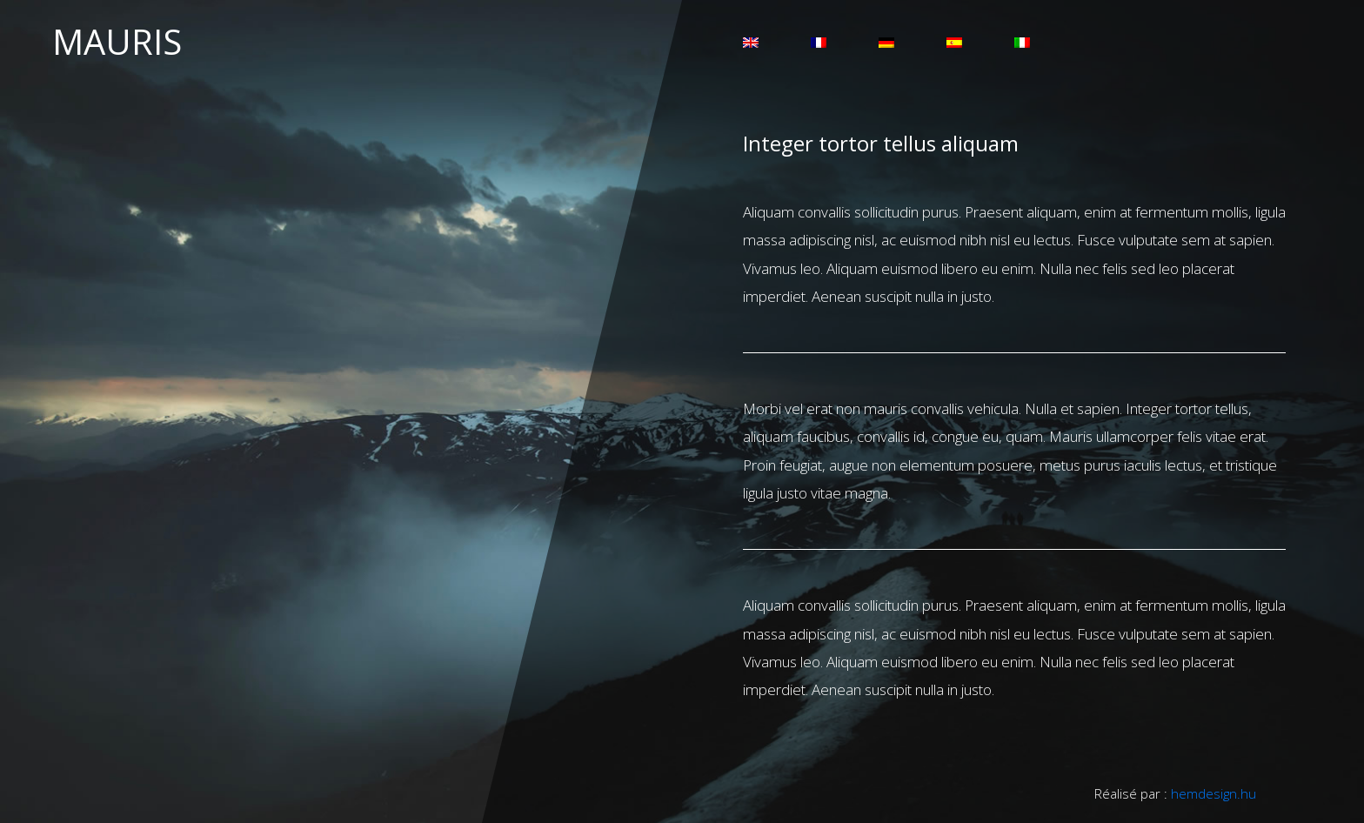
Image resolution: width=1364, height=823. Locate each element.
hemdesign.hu (1213, 793)
